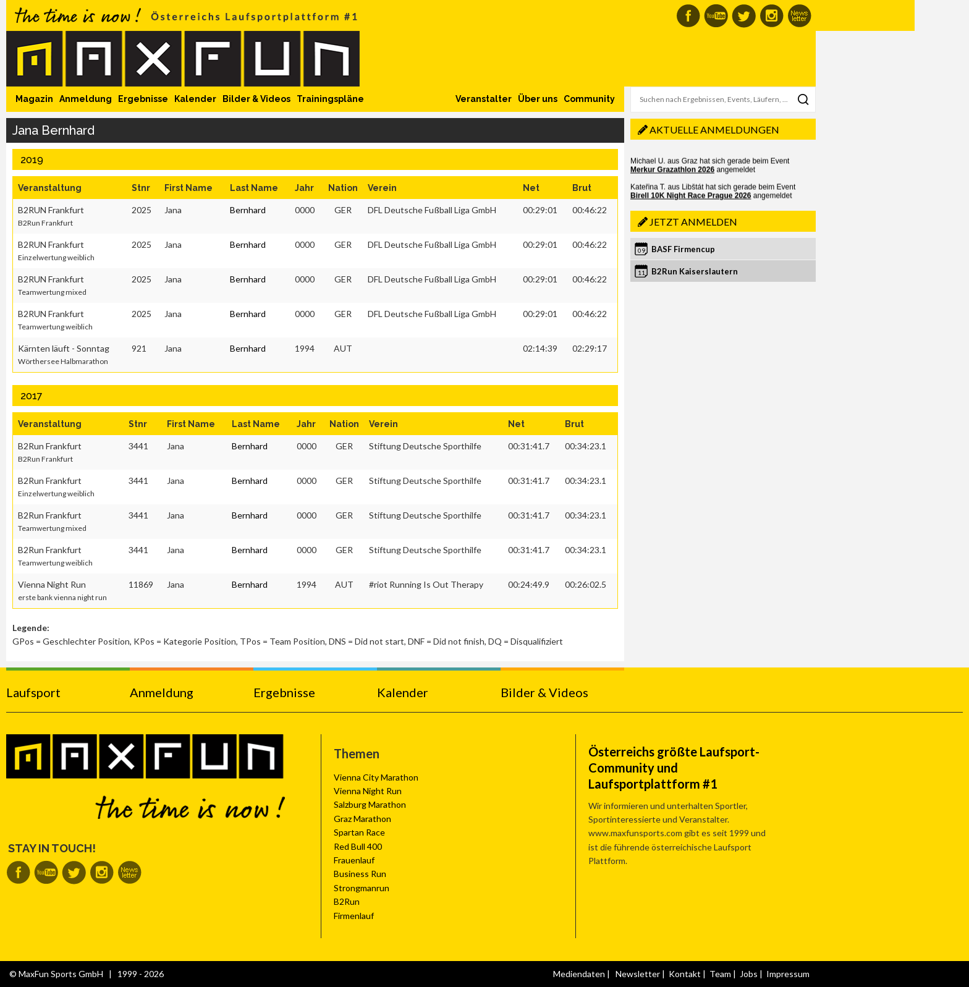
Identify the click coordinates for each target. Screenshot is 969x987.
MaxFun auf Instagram (772, 16)
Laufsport (33, 692)
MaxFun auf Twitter (744, 16)
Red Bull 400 (358, 846)
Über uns (537, 99)
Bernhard (248, 210)
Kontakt (685, 973)
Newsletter (638, 973)
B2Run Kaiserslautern (694, 271)
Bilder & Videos (256, 99)
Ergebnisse (143, 99)
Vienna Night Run (368, 791)
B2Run (347, 901)
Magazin (34, 99)
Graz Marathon (362, 818)
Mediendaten (579, 973)
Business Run (360, 873)
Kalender (195, 99)
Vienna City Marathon (376, 777)
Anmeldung (85, 99)
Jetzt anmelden (693, 221)
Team (720, 973)
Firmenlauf (354, 915)
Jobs (749, 973)
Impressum (788, 973)
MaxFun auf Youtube (716, 16)
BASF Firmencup (683, 249)
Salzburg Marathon (370, 804)
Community (589, 99)
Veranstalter (483, 99)
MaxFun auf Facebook (688, 16)
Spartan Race (359, 832)
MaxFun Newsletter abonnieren (799, 16)
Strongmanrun (361, 888)
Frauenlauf (354, 860)
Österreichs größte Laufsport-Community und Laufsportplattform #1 (674, 767)
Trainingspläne (330, 99)
